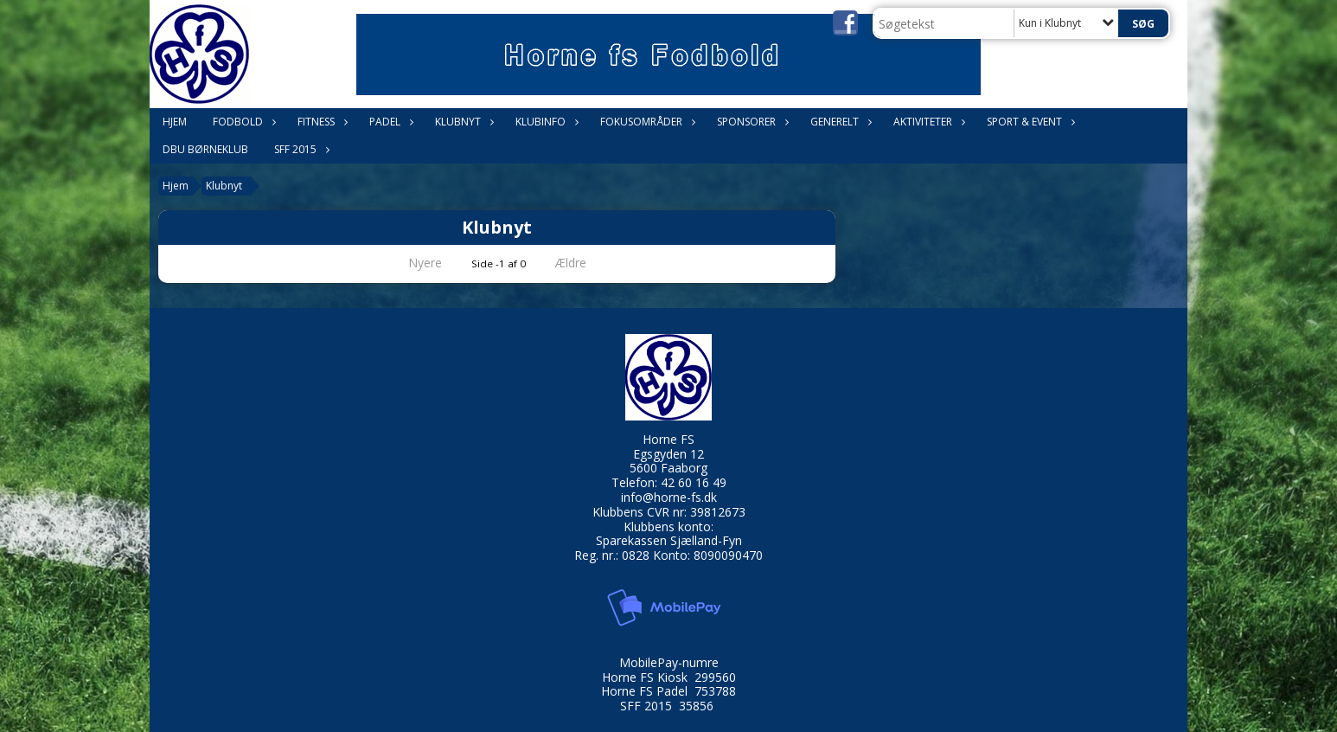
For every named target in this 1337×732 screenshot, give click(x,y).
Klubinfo (544, 121)
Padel (389, 121)
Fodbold (242, 121)
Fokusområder (645, 121)
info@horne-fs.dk (669, 497)
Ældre (583, 262)
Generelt (838, 121)
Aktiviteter (927, 121)
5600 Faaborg (668, 467)
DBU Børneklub (205, 149)
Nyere (414, 262)
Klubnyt (462, 121)
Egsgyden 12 (668, 454)
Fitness (320, 121)
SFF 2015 (299, 149)
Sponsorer (750, 121)
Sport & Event (1029, 121)
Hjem (175, 121)
